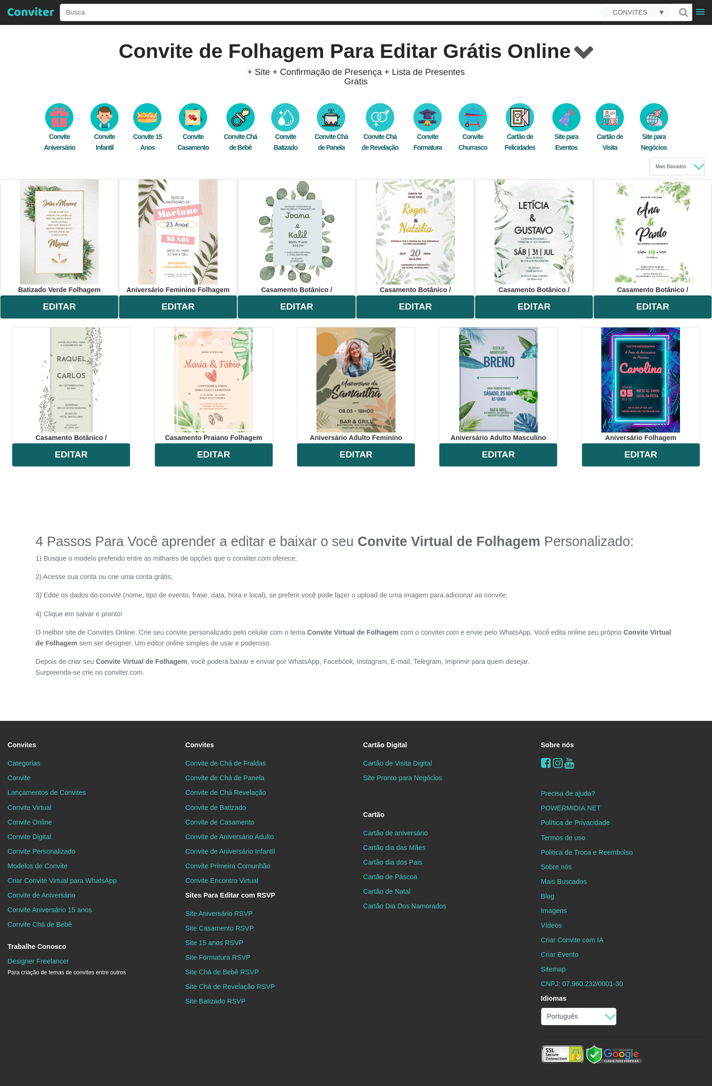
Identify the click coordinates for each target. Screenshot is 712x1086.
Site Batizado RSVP (216, 1001)
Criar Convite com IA (572, 940)
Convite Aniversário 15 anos (50, 910)
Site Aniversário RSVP (219, 913)
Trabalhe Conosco (37, 946)
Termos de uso (563, 837)
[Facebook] (546, 763)
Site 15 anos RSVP (214, 943)
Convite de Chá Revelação (226, 792)
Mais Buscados (564, 881)
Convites (22, 745)
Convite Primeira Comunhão (228, 866)
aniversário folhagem (640, 384)
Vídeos (551, 925)
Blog (548, 896)
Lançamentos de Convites (47, 792)
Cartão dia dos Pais (392, 862)
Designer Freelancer (67, 966)
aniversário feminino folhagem (177, 237)
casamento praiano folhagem (213, 384)
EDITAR (59, 306)
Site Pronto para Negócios (402, 778)
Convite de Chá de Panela (225, 778)
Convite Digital (29, 837)
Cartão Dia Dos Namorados (404, 906)
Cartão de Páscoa (390, 877)
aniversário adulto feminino (356, 384)
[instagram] (558, 763)
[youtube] (569, 763)
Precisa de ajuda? (568, 793)
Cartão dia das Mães (394, 847)
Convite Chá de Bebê (40, 924)
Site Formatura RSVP (218, 957)
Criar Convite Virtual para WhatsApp (62, 880)
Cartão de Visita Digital (397, 763)
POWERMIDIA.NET (571, 808)
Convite (19, 778)
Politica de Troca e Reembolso (587, 852)
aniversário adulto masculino (498, 384)
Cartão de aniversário (395, 833)
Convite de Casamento (220, 822)
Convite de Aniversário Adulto (230, 837)
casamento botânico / (296, 237)
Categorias (24, 763)
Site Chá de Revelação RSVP (230, 986)
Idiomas (553, 998)
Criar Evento (560, 954)
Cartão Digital (385, 745)
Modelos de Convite (37, 866)
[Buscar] (682, 12)
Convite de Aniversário (41, 895)
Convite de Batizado (216, 807)
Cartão (374, 814)
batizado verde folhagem (59, 237)
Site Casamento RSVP (220, 928)
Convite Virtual (29, 807)
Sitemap (553, 969)
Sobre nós (557, 745)
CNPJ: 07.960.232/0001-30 (582, 984)
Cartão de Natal (387, 891)
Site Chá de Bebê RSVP (222, 972)
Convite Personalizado (41, 851)
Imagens (554, 911)
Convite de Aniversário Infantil (230, 851)
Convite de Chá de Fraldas (226, 763)
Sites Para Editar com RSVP (230, 895)
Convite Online (30, 822)
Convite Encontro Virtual (222, 880)
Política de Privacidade (575, 822)
